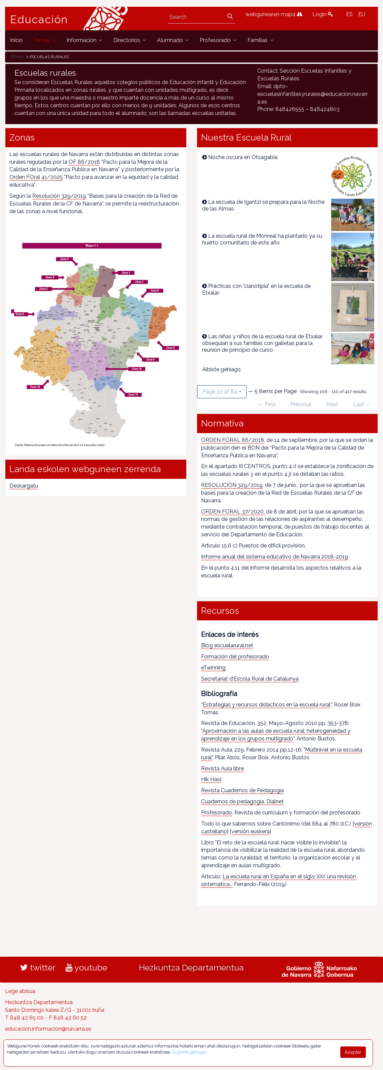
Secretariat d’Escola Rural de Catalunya (250, 679)
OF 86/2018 (84, 162)
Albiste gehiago (221, 369)
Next (332, 404)
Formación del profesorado (235, 656)
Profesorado (216, 812)
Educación (39, 19)
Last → (362, 404)
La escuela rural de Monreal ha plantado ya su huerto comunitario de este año (262, 239)
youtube (86, 967)
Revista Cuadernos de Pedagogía (242, 790)
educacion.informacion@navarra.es (48, 1029)
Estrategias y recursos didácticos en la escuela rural (267, 704)
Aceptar (353, 1052)
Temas (17, 56)
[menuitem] (16, 40)
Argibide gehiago (189, 1052)
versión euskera (250, 831)
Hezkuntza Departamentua (191, 967)
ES (349, 14)
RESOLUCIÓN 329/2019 (232, 485)
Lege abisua (20, 991)
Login (322, 14)
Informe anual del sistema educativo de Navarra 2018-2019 (274, 556)
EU (361, 14)
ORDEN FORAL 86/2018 (232, 440)
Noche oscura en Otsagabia (242, 157)
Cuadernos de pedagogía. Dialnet (242, 801)
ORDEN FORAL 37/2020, (233, 511)
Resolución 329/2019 (59, 196)
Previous (301, 404)
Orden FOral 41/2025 (36, 177)
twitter (37, 967)
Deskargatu (23, 486)
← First (267, 404)
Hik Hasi (211, 779)
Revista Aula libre (222, 768)
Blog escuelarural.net (227, 645)
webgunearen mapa (273, 14)
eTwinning (213, 667)
